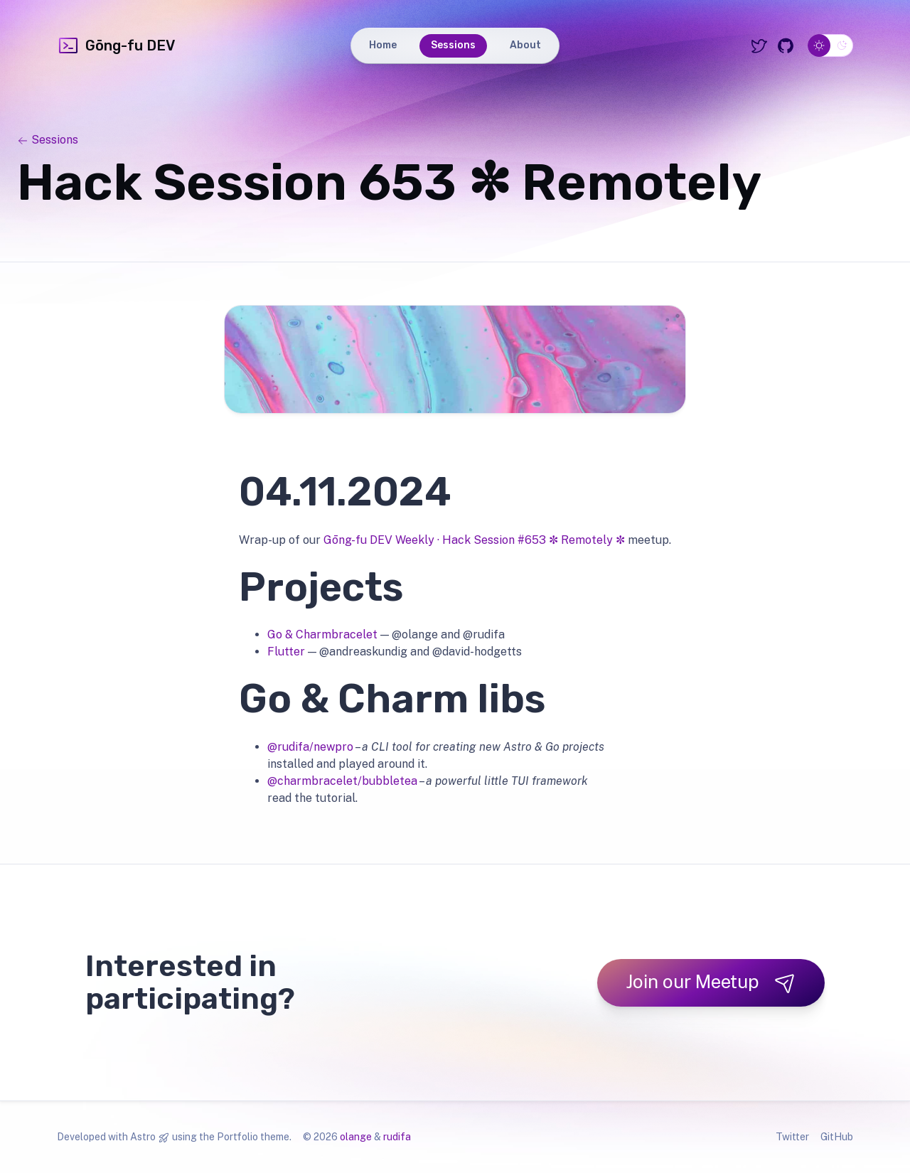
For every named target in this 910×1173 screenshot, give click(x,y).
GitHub (836, 1136)
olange (356, 1136)
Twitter (792, 1136)
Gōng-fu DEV (116, 45)
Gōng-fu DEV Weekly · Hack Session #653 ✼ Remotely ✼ (474, 540)
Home (383, 45)
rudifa (397, 1136)
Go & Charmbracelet (322, 634)
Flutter (286, 651)
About (525, 45)
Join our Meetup (711, 982)
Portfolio (237, 1136)
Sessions (453, 45)
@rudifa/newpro (310, 747)
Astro (143, 1136)
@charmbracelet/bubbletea (342, 781)
